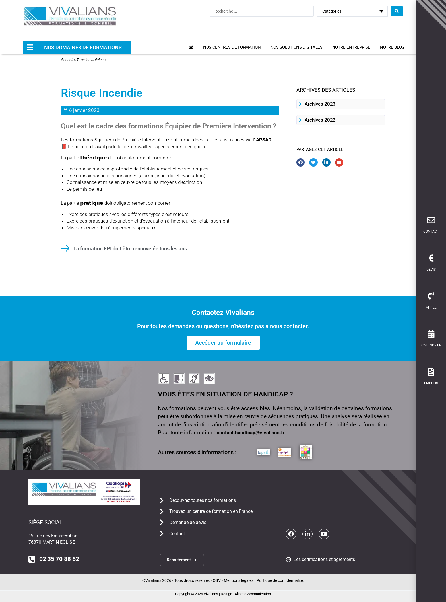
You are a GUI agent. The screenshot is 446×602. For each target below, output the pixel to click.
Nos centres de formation (232, 47)
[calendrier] (438, 334)
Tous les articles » (91, 59)
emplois (438, 383)
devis (438, 270)
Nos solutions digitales (297, 47)
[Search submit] (397, 11)
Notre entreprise (351, 47)
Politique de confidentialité (280, 580)
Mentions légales (238, 580)
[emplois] (438, 372)
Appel (438, 307)
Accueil (67, 59)
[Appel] (438, 296)
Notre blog (392, 47)
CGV (217, 580)
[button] (341, 104)
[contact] (438, 220)
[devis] (438, 258)
